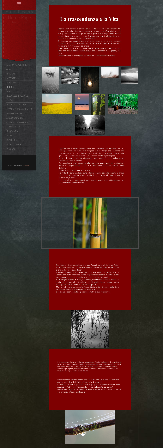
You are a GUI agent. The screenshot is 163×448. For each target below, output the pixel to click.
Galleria (12, 140)
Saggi (10, 100)
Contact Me (26, 166)
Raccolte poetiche (17, 96)
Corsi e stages (15, 144)
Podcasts (12, 74)
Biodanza (12, 131)
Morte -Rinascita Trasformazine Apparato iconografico (19, 118)
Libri (10, 91)
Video (10, 135)
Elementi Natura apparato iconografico (19, 106)
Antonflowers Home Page (18, 67)
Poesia (10, 87)
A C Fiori (12, 82)
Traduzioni (13, 127)
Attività (11, 78)
